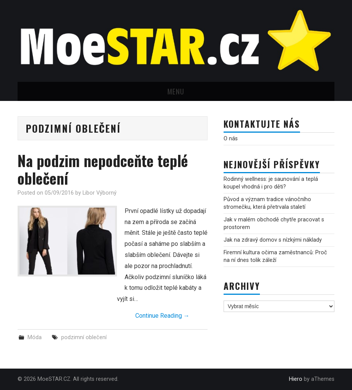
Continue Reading (162, 315)
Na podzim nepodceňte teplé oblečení (103, 169)
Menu (175, 91)
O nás (231, 138)
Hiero (295, 379)
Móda (35, 337)
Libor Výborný (100, 193)
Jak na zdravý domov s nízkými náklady (273, 240)
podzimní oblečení (84, 337)
